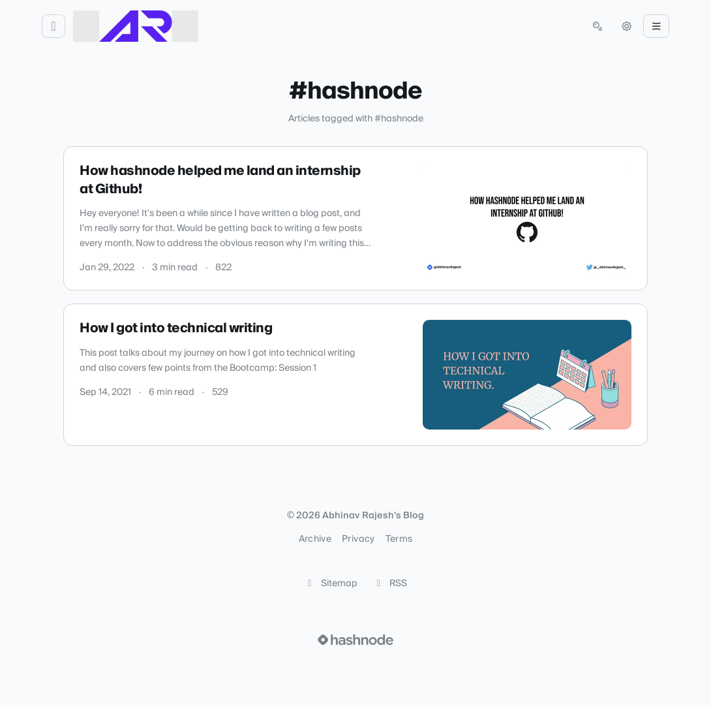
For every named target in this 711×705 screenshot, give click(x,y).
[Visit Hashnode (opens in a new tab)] (355, 640)
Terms (399, 539)
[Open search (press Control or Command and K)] (597, 26)
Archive (315, 539)
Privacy (358, 539)
